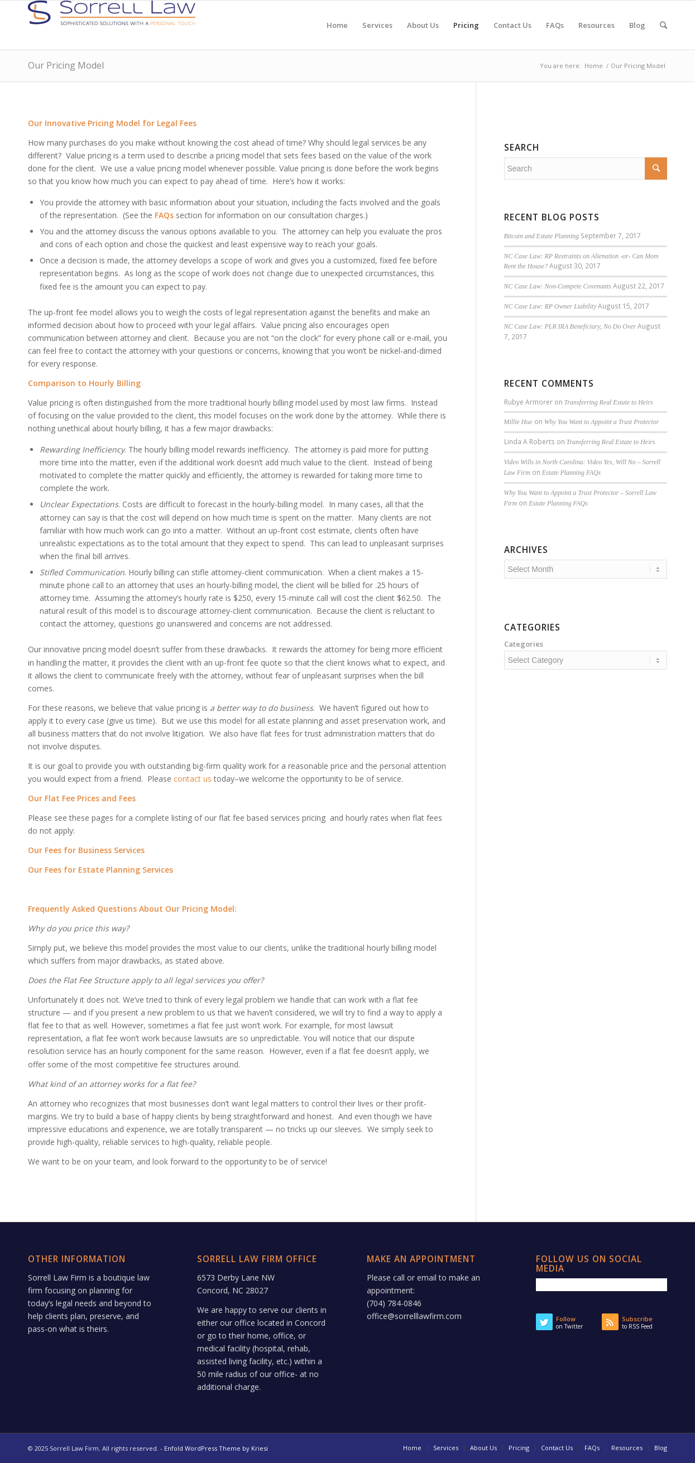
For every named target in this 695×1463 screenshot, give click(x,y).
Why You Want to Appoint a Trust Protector (601, 422)
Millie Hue (518, 422)
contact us (193, 778)
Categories (523, 644)
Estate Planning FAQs (571, 473)
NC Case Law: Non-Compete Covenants (557, 286)
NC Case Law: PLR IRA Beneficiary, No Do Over (570, 326)
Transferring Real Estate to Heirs (608, 402)
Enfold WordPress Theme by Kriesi (216, 1448)
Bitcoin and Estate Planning (541, 236)
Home (593, 65)
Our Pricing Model (66, 65)
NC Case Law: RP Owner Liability (550, 306)
